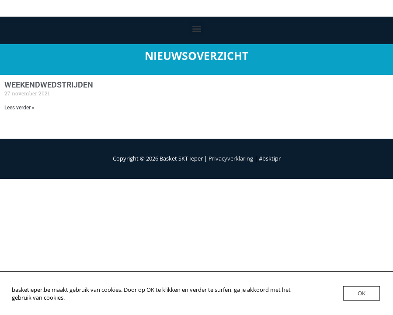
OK (361, 293)
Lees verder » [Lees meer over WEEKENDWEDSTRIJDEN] (19, 108)
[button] (196, 28)
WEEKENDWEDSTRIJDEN (48, 84)
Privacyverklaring (231, 158)
